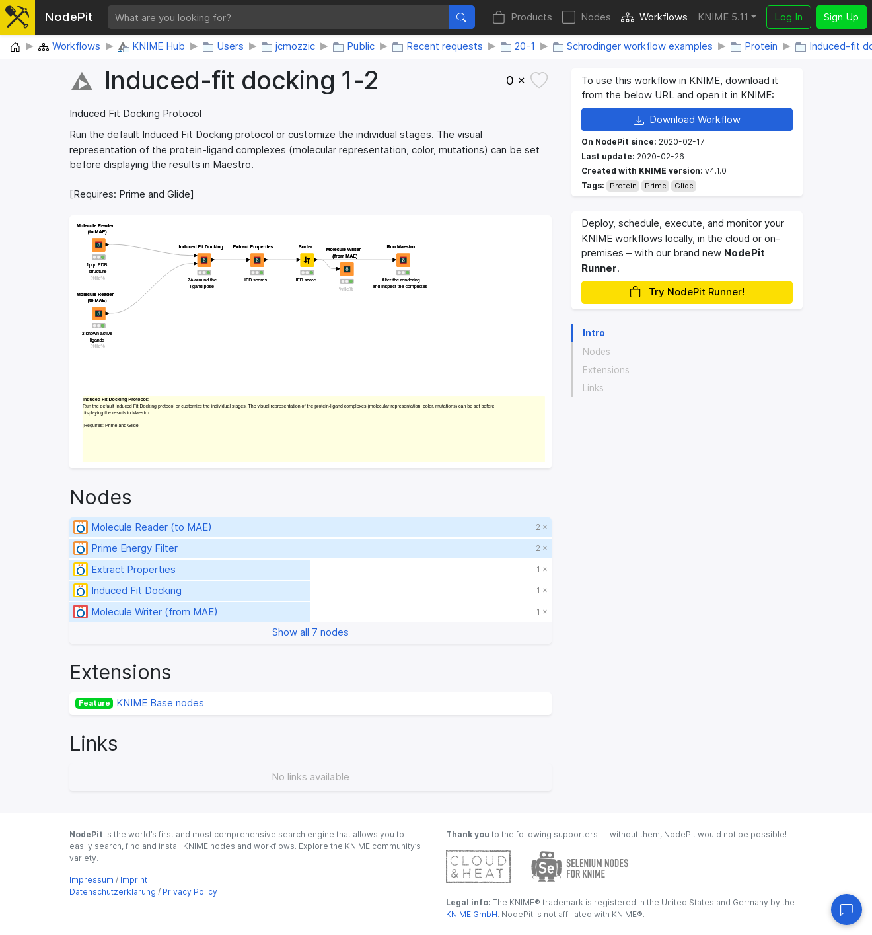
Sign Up (841, 17)
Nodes (586, 17)
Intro (594, 333)
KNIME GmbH (471, 914)
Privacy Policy (190, 892)
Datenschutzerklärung (112, 892)
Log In (788, 17)
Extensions (606, 370)
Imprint (133, 880)
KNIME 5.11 (723, 17)
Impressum (91, 880)
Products (522, 17)
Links (593, 388)
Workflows (654, 17)
